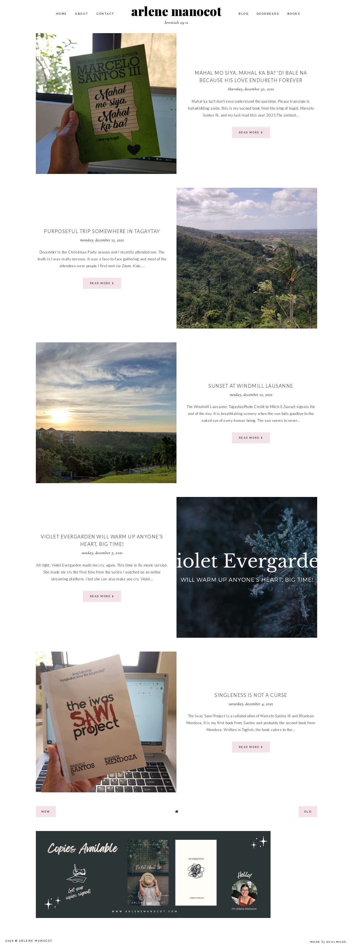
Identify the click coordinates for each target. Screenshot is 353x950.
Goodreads (268, 13)
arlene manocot (176, 10)
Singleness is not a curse (251, 695)
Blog (243, 13)
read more (251, 132)
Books (293, 13)
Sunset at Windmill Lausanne (250, 386)
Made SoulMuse (328, 942)
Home (61, 13)
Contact (105, 13)
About (82, 13)
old (308, 811)
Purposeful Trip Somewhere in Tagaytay (102, 231)
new (45, 811)
